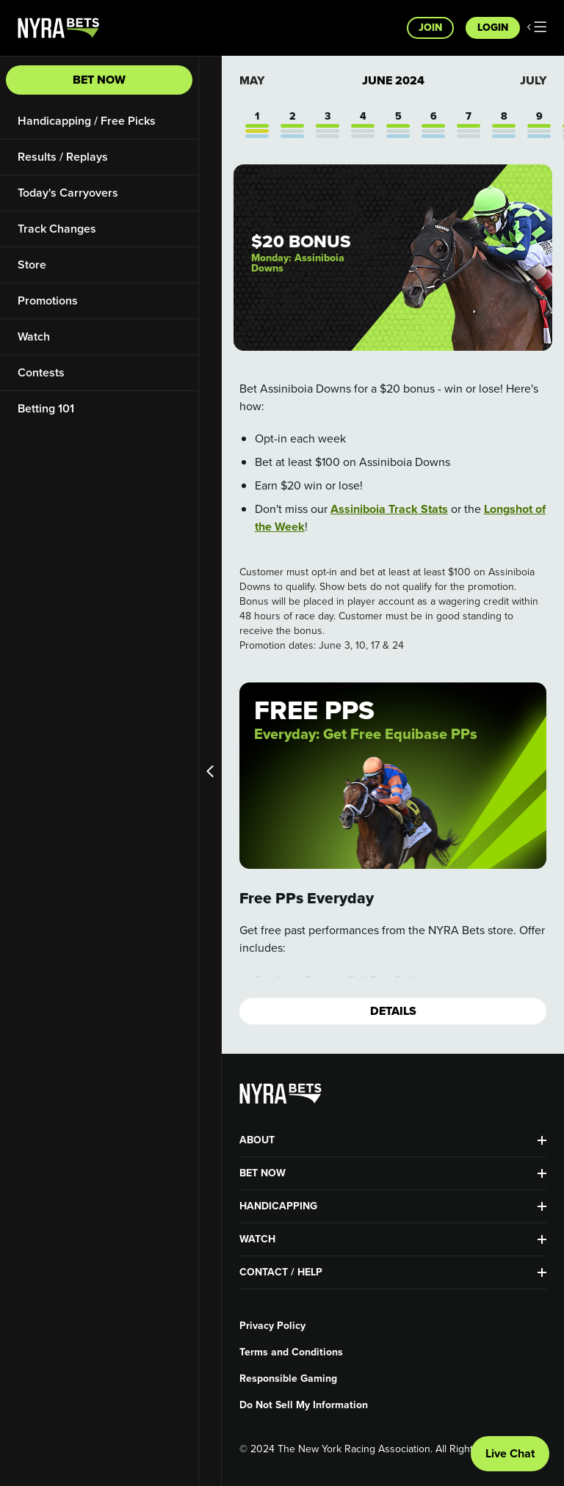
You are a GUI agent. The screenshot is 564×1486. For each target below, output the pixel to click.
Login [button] (492, 27)
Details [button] (393, 1010)
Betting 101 (46, 408)
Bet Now (99, 79)
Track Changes (57, 228)
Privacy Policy (272, 1326)
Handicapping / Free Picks (87, 120)
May (251, 80)
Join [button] (430, 27)
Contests (41, 372)
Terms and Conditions (291, 1352)
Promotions (48, 300)
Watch (34, 336)
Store (32, 264)
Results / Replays (63, 156)
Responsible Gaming (288, 1379)
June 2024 (393, 80)
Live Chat (510, 1453)
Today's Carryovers (68, 192)
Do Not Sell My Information (303, 1405)
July (533, 80)
